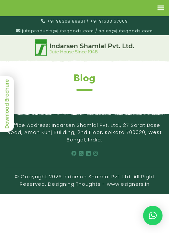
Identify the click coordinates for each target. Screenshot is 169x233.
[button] (153, 215)
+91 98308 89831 (66, 21)
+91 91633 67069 (109, 21)
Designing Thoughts (74, 184)
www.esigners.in (128, 184)
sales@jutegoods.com (126, 31)
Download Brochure (7, 103)
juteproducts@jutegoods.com (58, 31)
